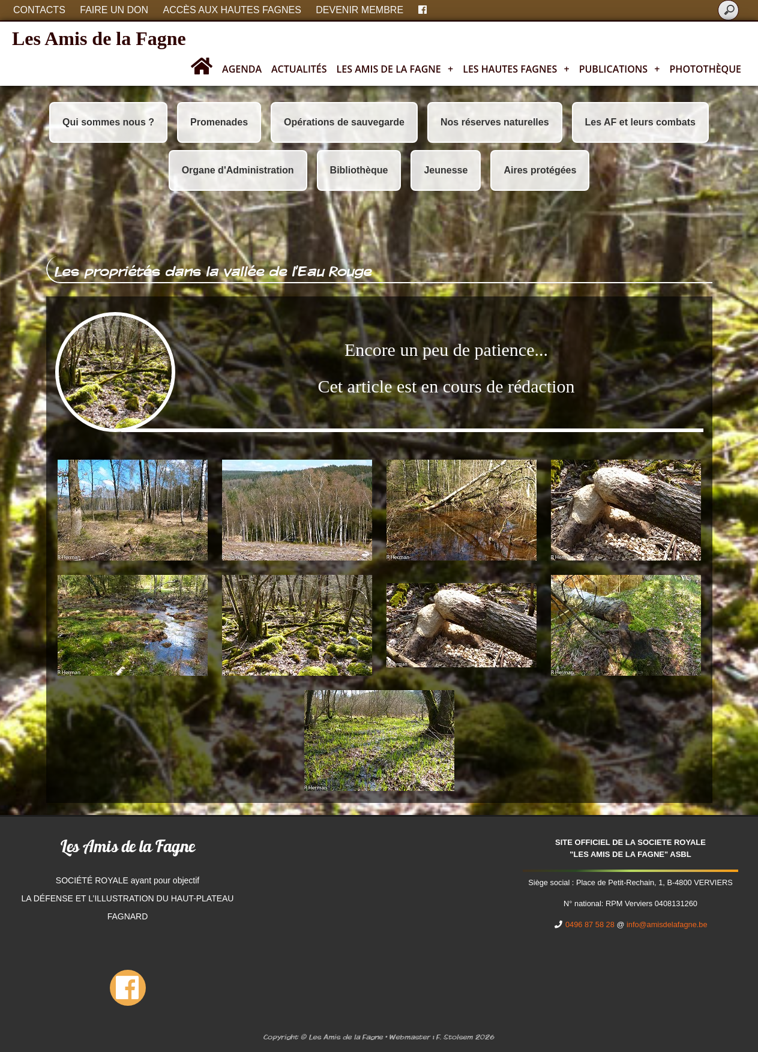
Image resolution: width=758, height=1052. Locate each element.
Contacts (39, 10)
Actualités (299, 69)
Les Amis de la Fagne (99, 38)
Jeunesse (446, 170)
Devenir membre (359, 10)
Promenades (219, 122)
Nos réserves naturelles (495, 122)
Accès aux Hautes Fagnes (232, 10)
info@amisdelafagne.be (667, 924)
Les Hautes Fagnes (516, 69)
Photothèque (705, 69)
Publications (619, 69)
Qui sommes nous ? (108, 122)
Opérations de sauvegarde (344, 122)
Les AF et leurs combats (640, 122)
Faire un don (114, 10)
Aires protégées (540, 170)
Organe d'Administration (238, 170)
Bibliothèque (359, 170)
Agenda (242, 69)
